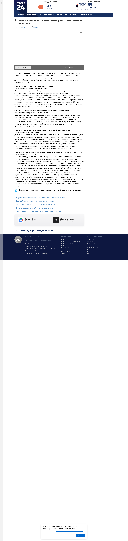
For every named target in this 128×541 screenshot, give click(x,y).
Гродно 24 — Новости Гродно (18, 239)
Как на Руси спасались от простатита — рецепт (36, 201)
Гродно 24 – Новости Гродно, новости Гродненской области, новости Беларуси (21, 6)
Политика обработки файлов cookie (37, 251)
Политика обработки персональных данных (40, 248)
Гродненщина (45, 14)
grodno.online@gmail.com (42, 240)
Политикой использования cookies (70, 531)
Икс (88, 251)
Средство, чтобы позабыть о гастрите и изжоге (35, 205)
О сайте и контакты (31, 244)
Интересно (85, 14)
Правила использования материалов (37, 253)
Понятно (80, 536)
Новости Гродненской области (71, 241)
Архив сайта (65, 253)
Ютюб (89, 253)
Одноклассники (92, 247)
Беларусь (61, 14)
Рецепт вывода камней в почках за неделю (34, 208)
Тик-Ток (89, 245)
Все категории (66, 251)
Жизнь (35, 27)
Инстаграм (91, 243)
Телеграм (90, 239)
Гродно (31, 14)
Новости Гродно (66, 239)
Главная (21, 14)
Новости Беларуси (67, 243)
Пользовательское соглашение (36, 246)
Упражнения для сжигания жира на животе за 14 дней (39, 211)
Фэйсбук (90, 241)
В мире (73, 14)
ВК (88, 249)
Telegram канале (25, 192)
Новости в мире (66, 245)
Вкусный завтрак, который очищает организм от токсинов (40, 198)
